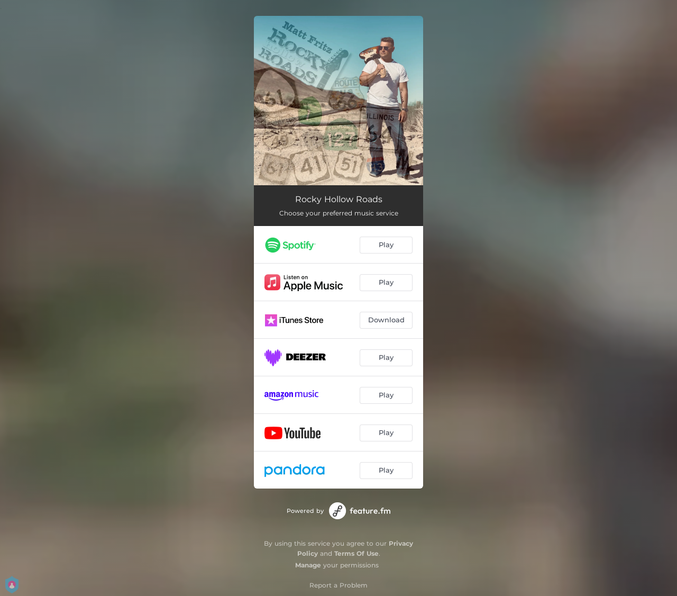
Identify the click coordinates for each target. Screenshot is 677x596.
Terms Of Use (356, 553)
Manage (308, 565)
